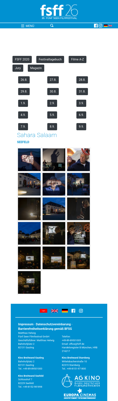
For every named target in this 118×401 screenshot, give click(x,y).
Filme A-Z (77, 59)
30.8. (53, 91)
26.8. (24, 80)
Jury (18, 68)
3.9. (81, 103)
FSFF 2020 (22, 59)
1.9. (23, 103)
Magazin (36, 68)
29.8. (24, 91)
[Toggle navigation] (71, 25)
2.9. (52, 103)
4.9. (23, 115)
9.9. (81, 126)
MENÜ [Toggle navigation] (27, 26)
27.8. (53, 80)
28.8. (82, 80)
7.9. (23, 126)
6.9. (81, 115)
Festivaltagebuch (50, 59)
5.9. (52, 115)
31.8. (82, 91)
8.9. (52, 126)
